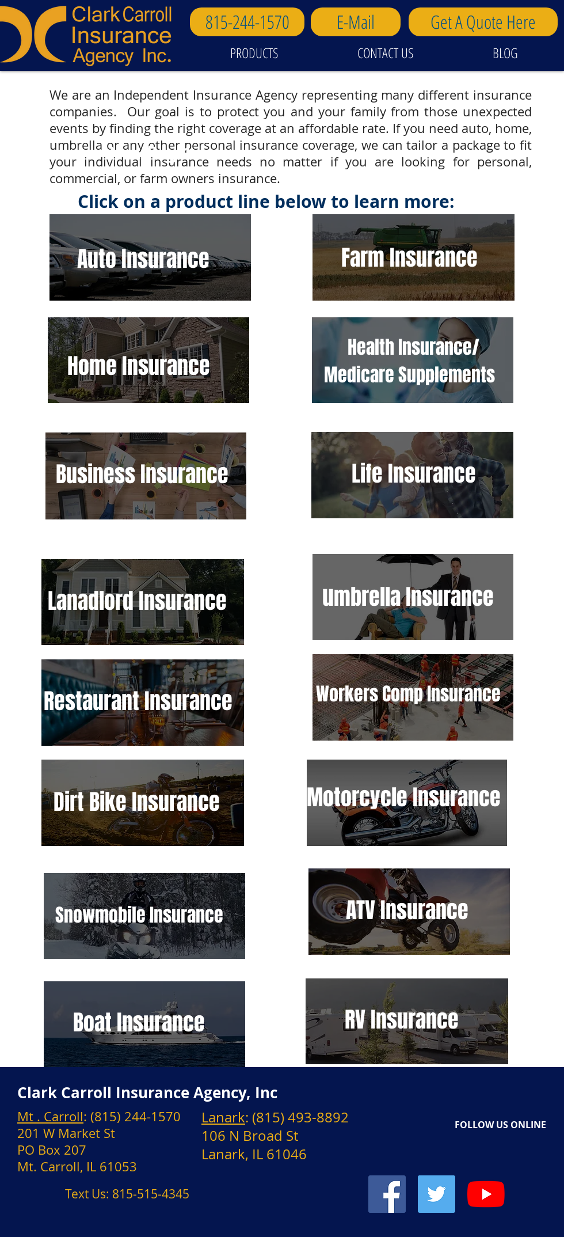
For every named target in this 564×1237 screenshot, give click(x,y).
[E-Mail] (356, 21)
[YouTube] (486, 1194)
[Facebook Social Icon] (387, 1194)
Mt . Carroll (50, 1116)
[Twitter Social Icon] (436, 1194)
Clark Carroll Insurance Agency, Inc (147, 1092)
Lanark (223, 1117)
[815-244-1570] (247, 21)
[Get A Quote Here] (483, 21)
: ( (88, 1116)
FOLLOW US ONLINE (500, 1124)
